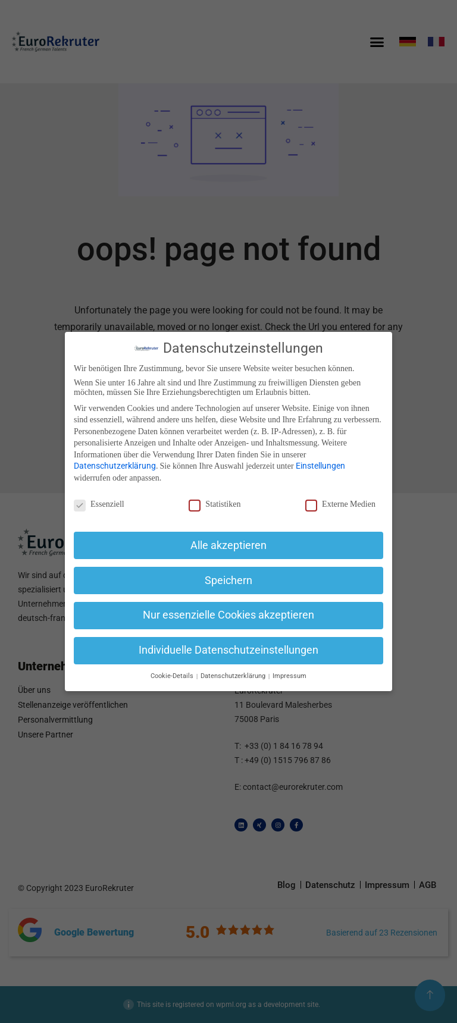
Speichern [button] (228, 580)
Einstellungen (320, 465)
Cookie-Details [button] (173, 676)
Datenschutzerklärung (115, 465)
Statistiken (214, 504)
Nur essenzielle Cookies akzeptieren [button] (228, 615)
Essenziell (99, 504)
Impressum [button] (289, 676)
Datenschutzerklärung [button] (234, 676)
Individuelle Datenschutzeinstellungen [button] (228, 650)
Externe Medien (340, 504)
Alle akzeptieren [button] (228, 545)
